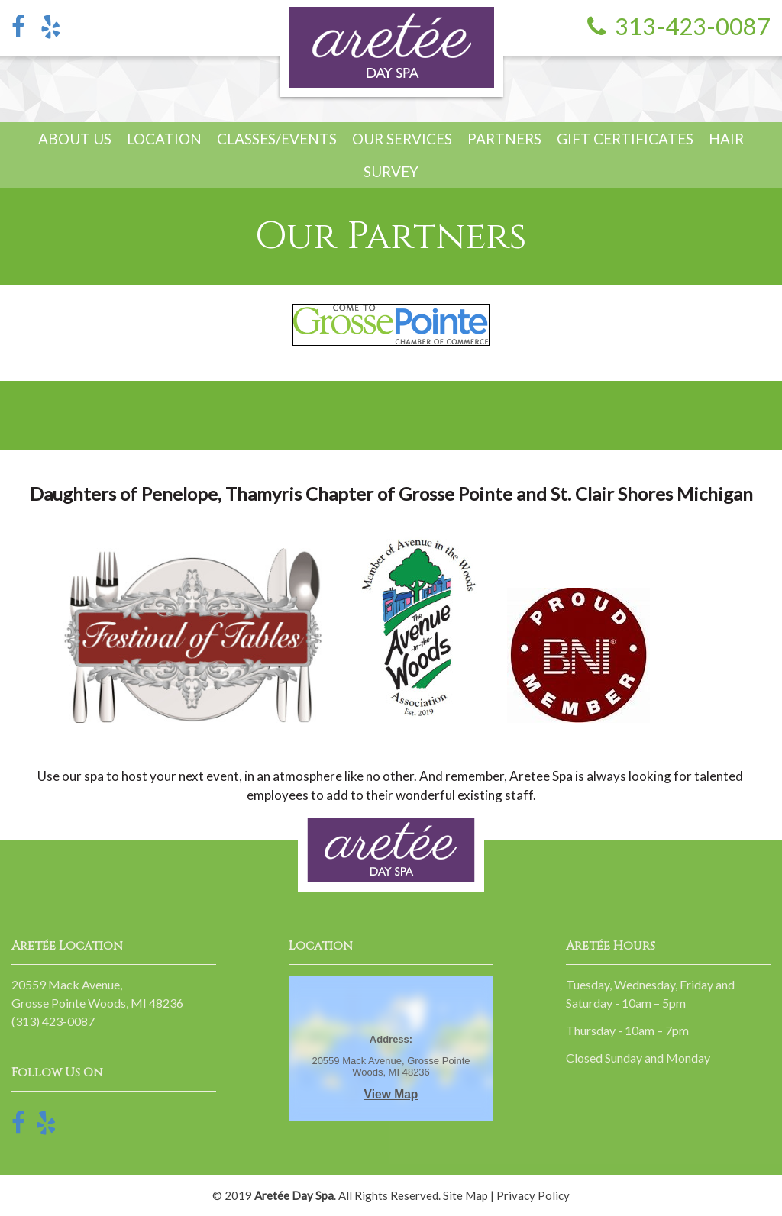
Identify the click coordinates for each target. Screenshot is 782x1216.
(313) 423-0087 (53, 1021)
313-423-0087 (693, 25)
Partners (504, 138)
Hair (726, 138)
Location (164, 138)
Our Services (402, 138)
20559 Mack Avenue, (66, 984)
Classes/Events (277, 138)
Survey (391, 171)
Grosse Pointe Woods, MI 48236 (97, 1002)
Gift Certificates (625, 138)
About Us (74, 138)
